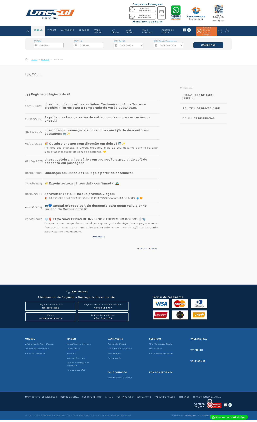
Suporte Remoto (92, 397)
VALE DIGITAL (98, 31)
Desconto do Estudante (120, 349)
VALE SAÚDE (129, 31)
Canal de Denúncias (35, 353)
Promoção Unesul (117, 344)
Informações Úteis (76, 358)
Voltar (143, 248)
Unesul (30, 339)
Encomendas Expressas (161, 353)
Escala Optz (144, 397)
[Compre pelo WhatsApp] (229, 417)
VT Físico (196, 350)
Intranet (184, 397)
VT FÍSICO (115, 31)
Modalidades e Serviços (79, 344)
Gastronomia (114, 358)
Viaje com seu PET (76, 370)
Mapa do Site (32, 397)
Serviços (155, 339)
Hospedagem (114, 353)
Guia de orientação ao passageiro (78, 364)
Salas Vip (71, 353)
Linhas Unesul (73, 349)
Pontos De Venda (161, 372)
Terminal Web (125, 397)
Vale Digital (198, 339)
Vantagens (115, 339)
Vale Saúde (198, 361)
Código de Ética (69, 397)
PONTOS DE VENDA (167, 31)
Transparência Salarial (207, 397)
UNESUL (38, 30)
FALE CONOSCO (147, 31)
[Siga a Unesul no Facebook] (184, 31)
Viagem (71, 339)
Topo (154, 248)
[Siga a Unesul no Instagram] (189, 31)
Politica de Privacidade (37, 349)
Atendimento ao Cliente (120, 377)
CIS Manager (190, 415)
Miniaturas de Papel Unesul (39, 344)
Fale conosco (117, 372)
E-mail (109, 397)
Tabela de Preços (165, 397)
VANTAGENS (67, 30)
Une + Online (155, 349)
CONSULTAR (208, 45)
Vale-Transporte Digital (161, 344)
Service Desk (49, 397)
